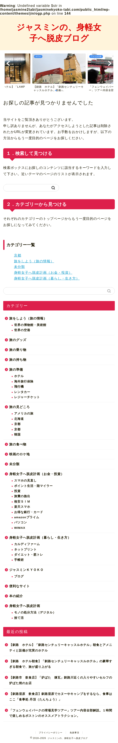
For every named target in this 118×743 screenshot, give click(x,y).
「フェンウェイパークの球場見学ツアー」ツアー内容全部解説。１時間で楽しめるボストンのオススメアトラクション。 (60, 713)
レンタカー (22, 392)
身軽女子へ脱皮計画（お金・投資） (43, 272)
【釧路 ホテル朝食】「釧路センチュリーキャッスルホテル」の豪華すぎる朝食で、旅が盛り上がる (60, 664)
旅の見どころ (19, 407)
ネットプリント (25, 549)
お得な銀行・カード (28, 512)
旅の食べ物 (17, 444)
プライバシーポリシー (50, 732)
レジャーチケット (27, 397)
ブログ (19, 576)
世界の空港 (22, 330)
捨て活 (19, 617)
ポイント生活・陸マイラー (33, 486)
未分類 (19, 267)
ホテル (19, 376)
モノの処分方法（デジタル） (35, 612)
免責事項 (74, 732)
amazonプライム (26, 517)
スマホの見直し (25, 480)
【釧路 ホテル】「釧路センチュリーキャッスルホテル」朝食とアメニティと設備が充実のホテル (60, 647)
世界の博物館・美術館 (30, 325)
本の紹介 (16, 596)
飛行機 (19, 386)
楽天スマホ (22, 506)
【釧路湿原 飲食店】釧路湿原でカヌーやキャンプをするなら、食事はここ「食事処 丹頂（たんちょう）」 (60, 696)
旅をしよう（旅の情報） (34, 261)
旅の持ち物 (17, 359)
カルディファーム (27, 544)
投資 (17, 491)
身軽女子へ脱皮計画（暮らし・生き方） (47, 278)
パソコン (20, 522)
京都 (17, 255)
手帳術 (19, 559)
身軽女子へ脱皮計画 (24, 606)
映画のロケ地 (19, 454)
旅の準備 (16, 369)
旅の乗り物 (17, 350)
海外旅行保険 (23, 381)
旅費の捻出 (22, 496)
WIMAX (19, 527)
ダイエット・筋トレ (28, 554)
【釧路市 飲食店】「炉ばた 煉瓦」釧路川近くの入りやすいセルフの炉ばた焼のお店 (60, 680)
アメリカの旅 (23, 413)
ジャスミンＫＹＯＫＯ (26, 570)
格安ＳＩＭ (22, 501)
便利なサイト (19, 586)
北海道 (19, 418)
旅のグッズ (17, 340)
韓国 (17, 434)
